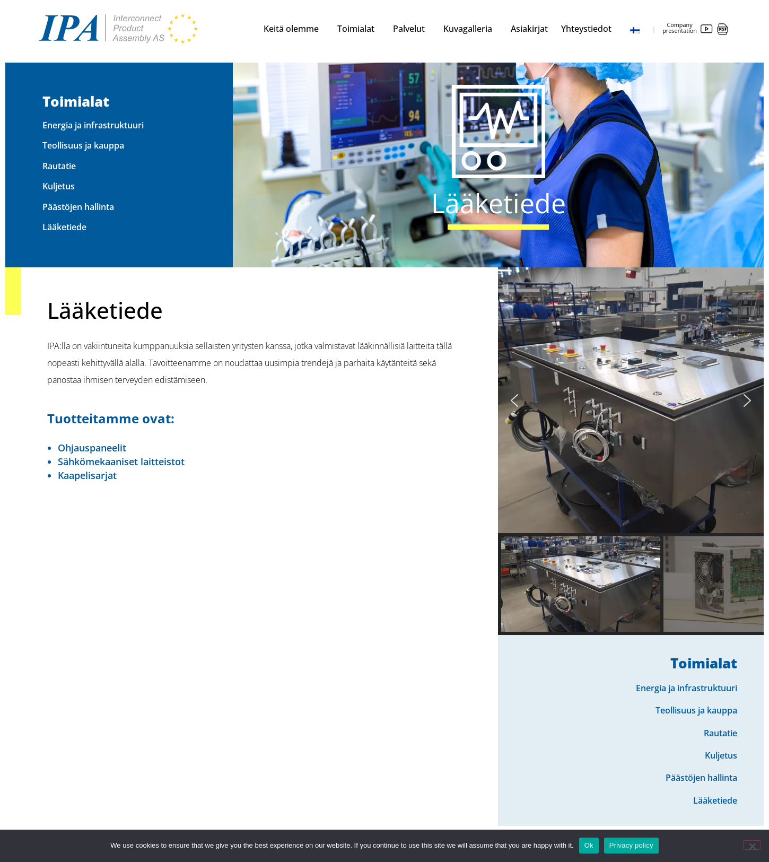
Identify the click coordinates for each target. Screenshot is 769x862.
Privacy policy (631, 845)
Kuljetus (58, 186)
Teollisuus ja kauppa (83, 145)
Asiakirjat (529, 28)
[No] (752, 845)
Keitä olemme (294, 28)
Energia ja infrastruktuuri (93, 125)
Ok (588, 845)
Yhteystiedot (589, 28)
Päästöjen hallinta (78, 207)
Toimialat (358, 28)
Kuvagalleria (470, 28)
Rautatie (59, 166)
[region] (631, 451)
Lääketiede (64, 227)
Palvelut (411, 28)
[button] (514, 400)
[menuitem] (639, 29)
